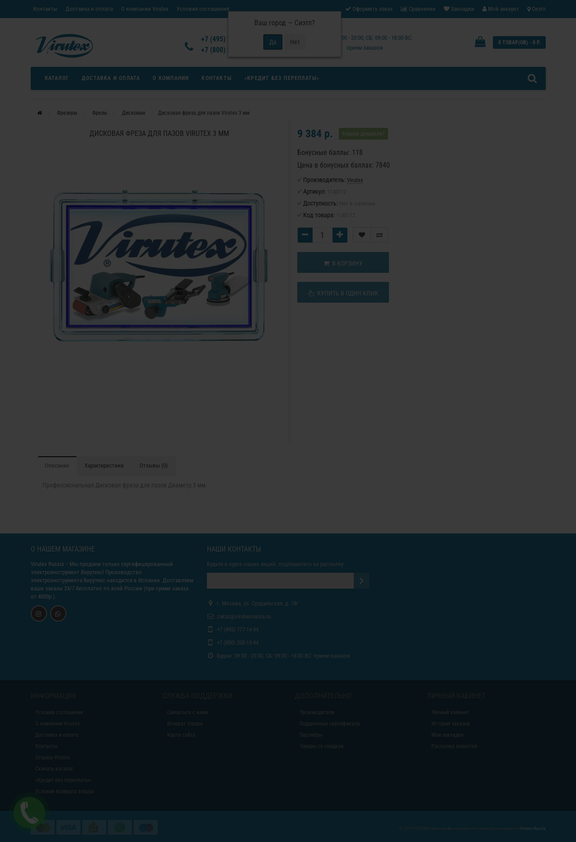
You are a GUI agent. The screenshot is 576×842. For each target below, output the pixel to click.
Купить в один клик (343, 293)
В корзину (343, 263)
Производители (317, 712)
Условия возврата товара (64, 791)
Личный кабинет (450, 712)
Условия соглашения (203, 8)
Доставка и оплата (89, 8)
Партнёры (311, 735)
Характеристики (104, 465)
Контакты (45, 8)
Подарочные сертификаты (330, 723)
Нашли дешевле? (363, 133)
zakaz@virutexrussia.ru (244, 616)
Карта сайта (181, 735)
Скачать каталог (54, 769)
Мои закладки (447, 735)
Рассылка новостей (454, 746)
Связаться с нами (187, 712)
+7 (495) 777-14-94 (237, 629)
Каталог (57, 78)
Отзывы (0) (154, 465)
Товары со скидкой (321, 746)
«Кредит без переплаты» (281, 78)
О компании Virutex (145, 8)
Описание (57, 465)
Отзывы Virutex (52, 757)
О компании (171, 78)
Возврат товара (185, 723)
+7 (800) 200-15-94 (237, 642)
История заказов (450, 723)
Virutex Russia (47, 564)
